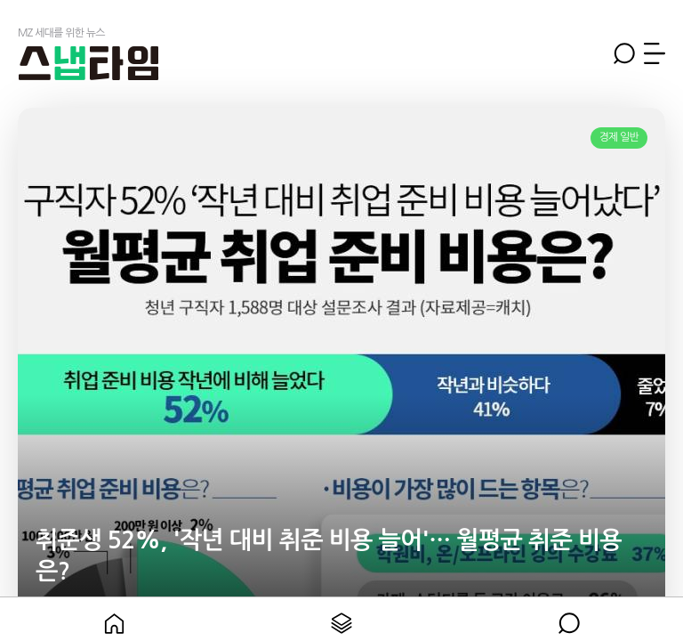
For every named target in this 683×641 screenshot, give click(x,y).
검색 (624, 53)
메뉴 (654, 53)
